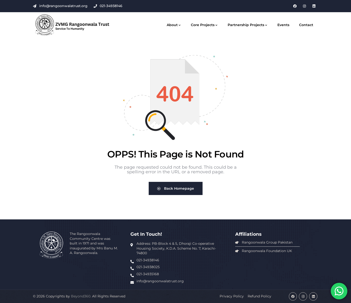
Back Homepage (175, 188)
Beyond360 (80, 296)
